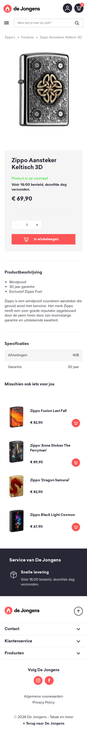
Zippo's (10, 37)
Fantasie (27, 37)
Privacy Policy (43, 702)
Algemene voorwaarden (43, 696)
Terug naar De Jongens (43, 723)
